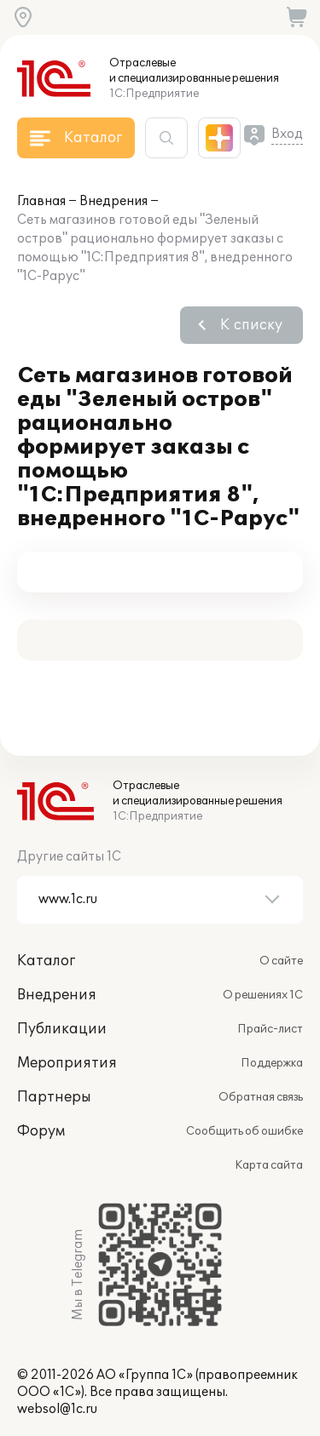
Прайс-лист (270, 1029)
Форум (41, 1131)
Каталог (46, 961)
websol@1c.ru (57, 1409)
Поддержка (272, 1063)
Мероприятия (67, 1063)
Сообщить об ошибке (244, 1131)
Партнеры (54, 1097)
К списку (251, 325)
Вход (287, 134)
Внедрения (113, 201)
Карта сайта (269, 1165)
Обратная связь (260, 1097)
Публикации (62, 1029)
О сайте (281, 961)
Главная (41, 201)
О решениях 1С (263, 995)
